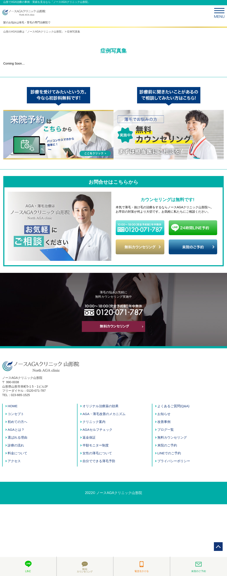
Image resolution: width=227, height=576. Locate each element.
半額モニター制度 (96, 445)
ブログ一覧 (165, 429)
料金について (17, 453)
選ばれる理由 (17, 437)
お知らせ (163, 414)
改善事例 (163, 422)
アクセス (14, 461)
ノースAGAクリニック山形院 (119, 493)
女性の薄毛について (97, 453)
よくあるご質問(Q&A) (173, 406)
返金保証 (89, 437)
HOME (12, 406)
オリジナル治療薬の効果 (101, 406)
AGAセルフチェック (97, 429)
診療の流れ (16, 445)
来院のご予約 (167, 445)
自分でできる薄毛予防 (99, 461)
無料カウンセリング (172, 437)
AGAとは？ (16, 429)
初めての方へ (17, 422)
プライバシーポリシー (173, 461)
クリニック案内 (94, 422)
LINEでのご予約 (169, 453)
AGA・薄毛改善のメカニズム (104, 414)
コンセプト (16, 414)
